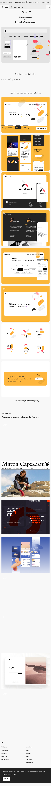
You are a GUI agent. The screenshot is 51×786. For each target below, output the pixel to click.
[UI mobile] (25, 555)
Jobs (27, 750)
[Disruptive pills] (25, 341)
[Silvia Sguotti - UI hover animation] (25, 708)
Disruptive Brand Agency (25, 22)
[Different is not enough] (25, 304)
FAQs (27, 756)
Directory (4, 756)
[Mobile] (25, 153)
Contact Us (29, 762)
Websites (4, 747)
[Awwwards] (6, 7)
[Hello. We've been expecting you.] (25, 266)
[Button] (25, 632)
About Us (29, 759)
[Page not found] (25, 190)
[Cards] (25, 593)
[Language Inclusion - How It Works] (25, 440)
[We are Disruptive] (25, 228)
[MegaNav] (25, 479)
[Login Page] (25, 671)
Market (28, 753)
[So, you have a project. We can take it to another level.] (25, 379)
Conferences (5, 759)
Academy (29, 747)
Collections (4, 750)
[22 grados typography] (25, 517)
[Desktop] (25, 115)
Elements (4, 753)
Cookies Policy (12, 774)
